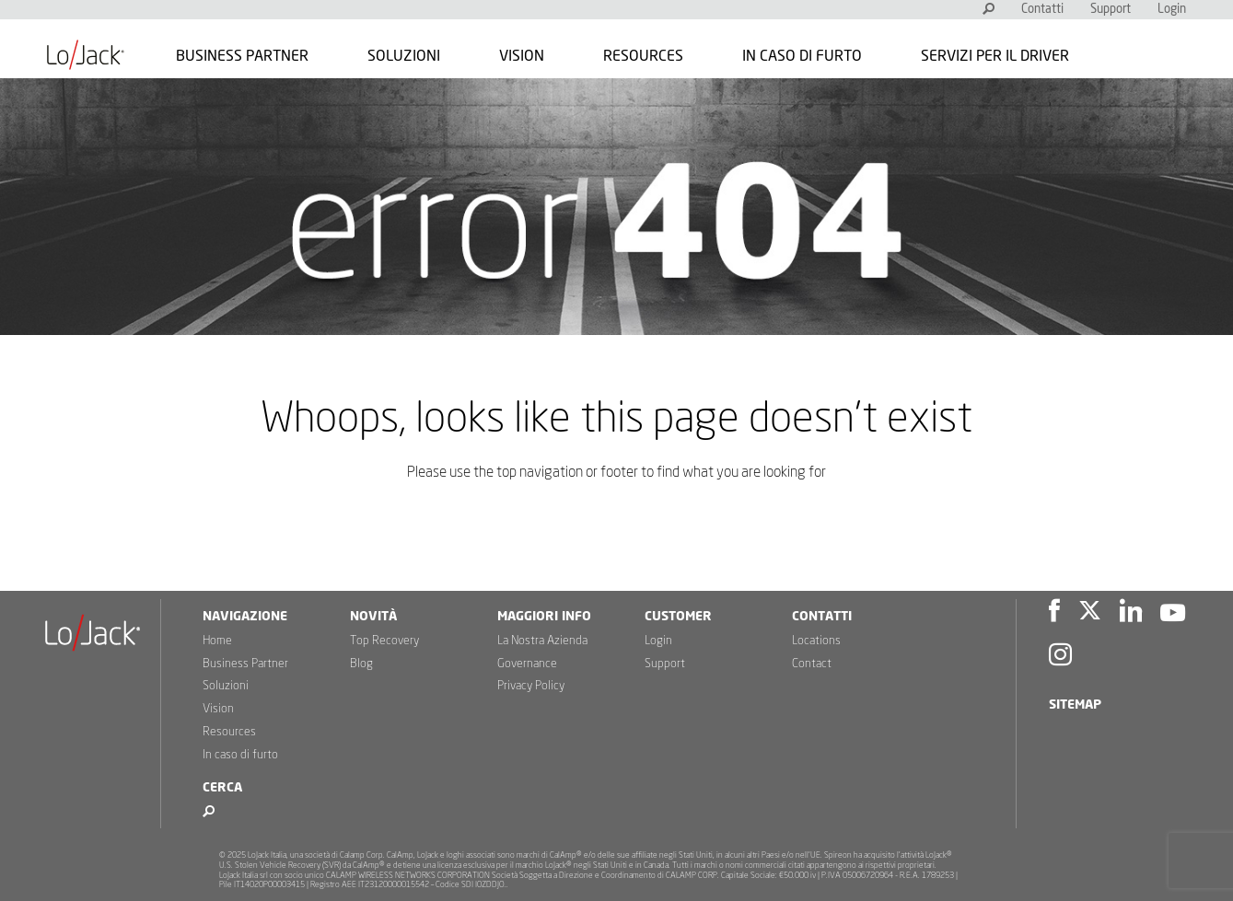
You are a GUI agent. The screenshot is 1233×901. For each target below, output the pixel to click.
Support (1110, 10)
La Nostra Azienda (542, 641)
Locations (816, 641)
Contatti (1042, 10)
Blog (361, 664)
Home (217, 641)
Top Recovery (384, 641)
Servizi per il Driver (995, 56)
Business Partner (242, 56)
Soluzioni (403, 56)
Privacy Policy (530, 686)
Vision (521, 56)
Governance (527, 664)
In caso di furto (802, 56)
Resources (643, 56)
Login (1171, 10)
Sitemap (1075, 705)
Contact (812, 664)
